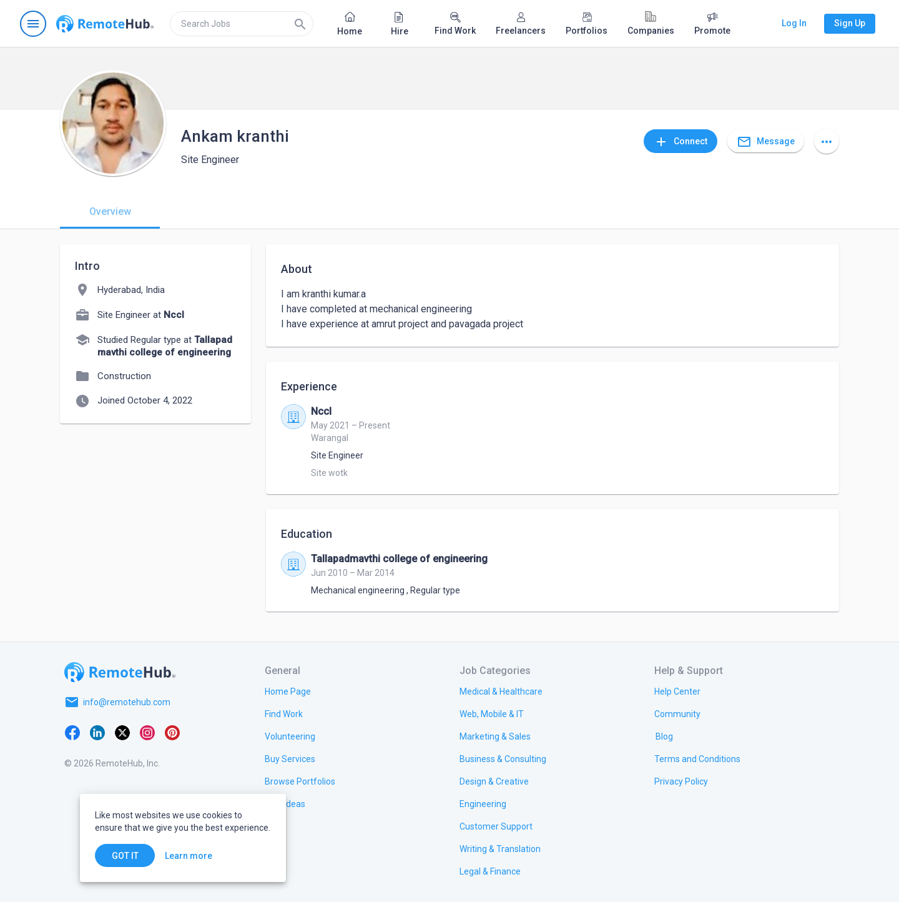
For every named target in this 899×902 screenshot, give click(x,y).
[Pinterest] (172, 732)
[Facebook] (72, 732)
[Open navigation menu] (33, 24)
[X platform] (122, 732)
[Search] (300, 23)
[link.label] (677, 691)
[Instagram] (147, 732)
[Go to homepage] (105, 24)
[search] (241, 24)
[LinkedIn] (97, 732)
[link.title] (288, 691)
